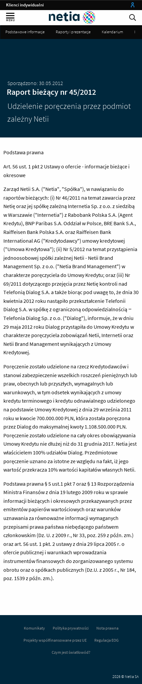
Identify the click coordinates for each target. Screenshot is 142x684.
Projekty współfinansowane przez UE (55, 640)
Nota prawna (107, 628)
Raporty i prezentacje (73, 31)
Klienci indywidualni (25, 5)
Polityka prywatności (71, 628)
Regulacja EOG (106, 640)
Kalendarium (112, 31)
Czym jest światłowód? (71, 652)
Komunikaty (34, 628)
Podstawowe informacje (25, 31)
